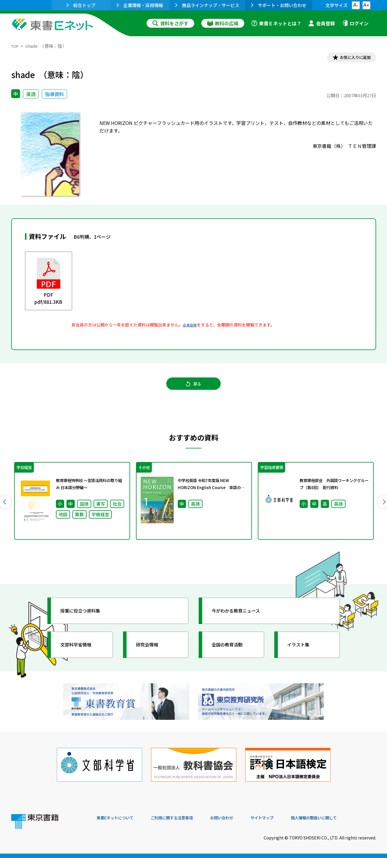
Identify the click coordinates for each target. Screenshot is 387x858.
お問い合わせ (242, 817)
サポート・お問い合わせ (278, 5)
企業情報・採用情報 (140, 5)
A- (355, 5)
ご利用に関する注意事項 (185, 817)
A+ (366, 5)
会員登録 (321, 23)
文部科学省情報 (81, 654)
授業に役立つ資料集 (86, 620)
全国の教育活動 (232, 654)
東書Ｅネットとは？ (276, 23)
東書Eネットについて (119, 817)
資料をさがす (170, 23)
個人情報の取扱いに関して (348, 817)
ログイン (355, 23)
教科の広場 (222, 23)
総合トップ (81, 5)
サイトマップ (288, 817)
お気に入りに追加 (350, 58)
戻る (193, 389)
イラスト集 (303, 654)
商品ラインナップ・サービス (207, 5)
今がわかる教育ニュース (243, 620)
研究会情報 (151, 654)
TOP (15, 46)
